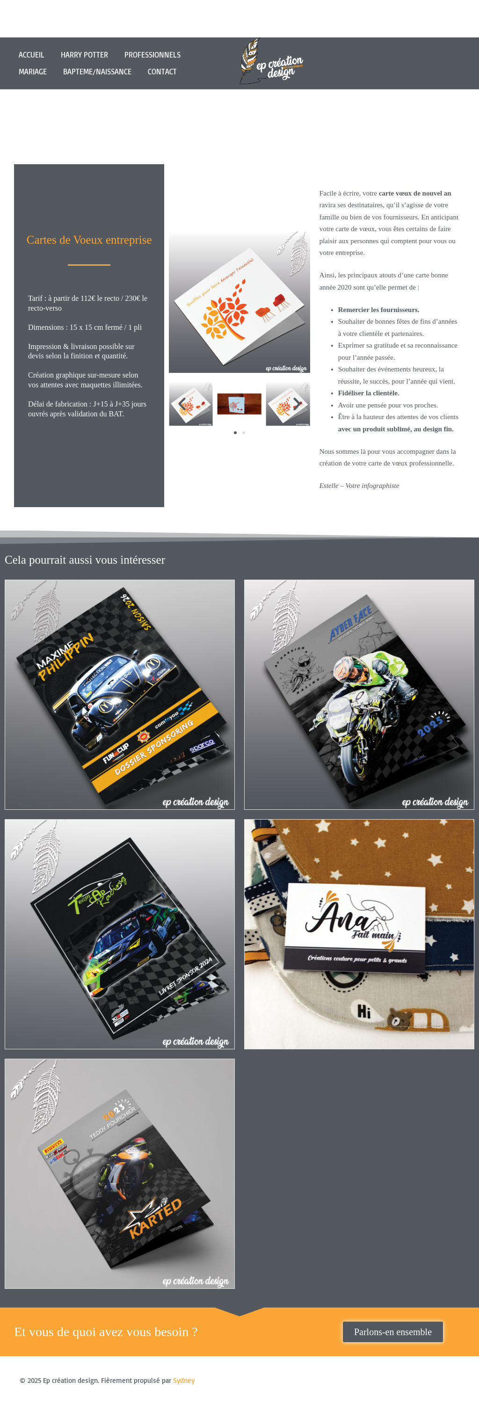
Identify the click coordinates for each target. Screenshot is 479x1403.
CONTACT (162, 71)
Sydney (184, 1379)
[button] (182, 403)
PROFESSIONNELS (152, 54)
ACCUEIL (31, 54)
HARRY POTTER (84, 54)
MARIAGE (33, 71)
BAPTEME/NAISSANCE (97, 71)
